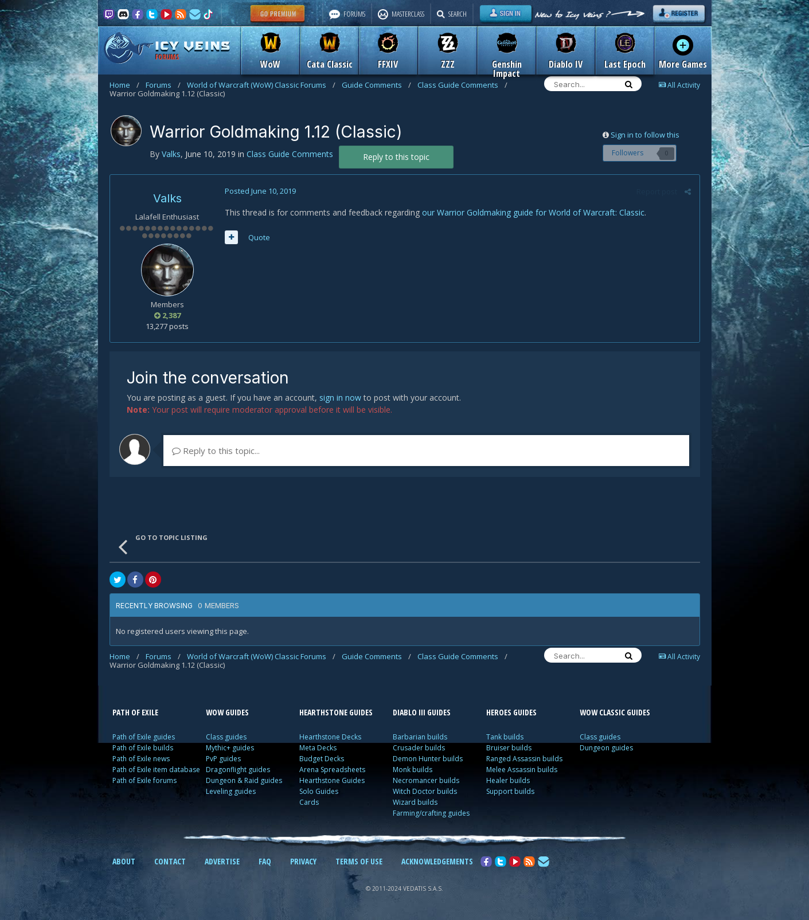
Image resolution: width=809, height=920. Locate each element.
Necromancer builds (426, 780)
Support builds (510, 791)
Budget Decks (321, 759)
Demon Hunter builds (428, 759)
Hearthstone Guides (332, 780)
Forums (163, 85)
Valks (167, 198)
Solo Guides (318, 791)
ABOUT (123, 861)
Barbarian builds (420, 737)
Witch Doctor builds (425, 791)
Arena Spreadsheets (332, 769)
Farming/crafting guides (431, 813)
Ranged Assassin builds (524, 759)
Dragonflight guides (238, 769)
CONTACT (170, 861)
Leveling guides (231, 791)
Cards (309, 802)
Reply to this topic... (216, 450)
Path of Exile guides (143, 737)
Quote (259, 237)
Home (124, 85)
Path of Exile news (141, 759)
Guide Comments (376, 85)
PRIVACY (303, 861)
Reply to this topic (396, 156)
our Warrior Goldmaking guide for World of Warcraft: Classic (533, 212)
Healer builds (508, 780)
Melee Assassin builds (521, 769)
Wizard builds (415, 802)
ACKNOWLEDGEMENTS (437, 861)
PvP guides (223, 759)
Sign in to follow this (645, 135)
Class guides (226, 737)
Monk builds (412, 769)
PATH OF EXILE (135, 712)
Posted (260, 191)
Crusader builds (419, 748)
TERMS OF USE (358, 861)
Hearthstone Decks (330, 737)
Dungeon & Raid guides (244, 780)
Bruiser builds (508, 748)
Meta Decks (318, 748)
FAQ (265, 861)
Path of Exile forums (144, 780)
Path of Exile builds (142, 748)
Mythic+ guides (230, 748)
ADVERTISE (222, 861)
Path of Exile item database (156, 769)
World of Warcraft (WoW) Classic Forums (261, 85)
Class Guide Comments (462, 85)
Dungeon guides (606, 748)
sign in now (340, 397)
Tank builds (504, 737)
